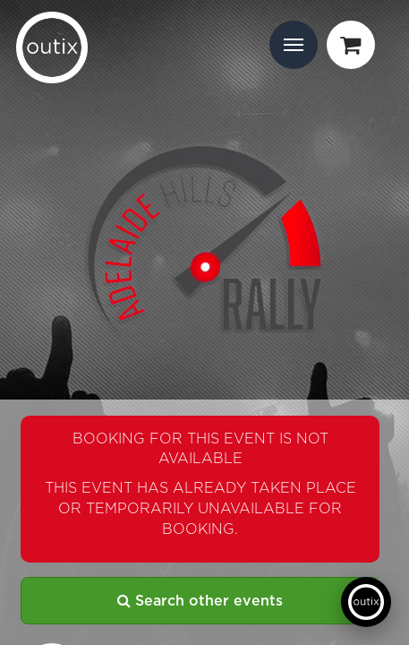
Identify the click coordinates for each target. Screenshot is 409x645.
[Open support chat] (366, 602)
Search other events (200, 600)
